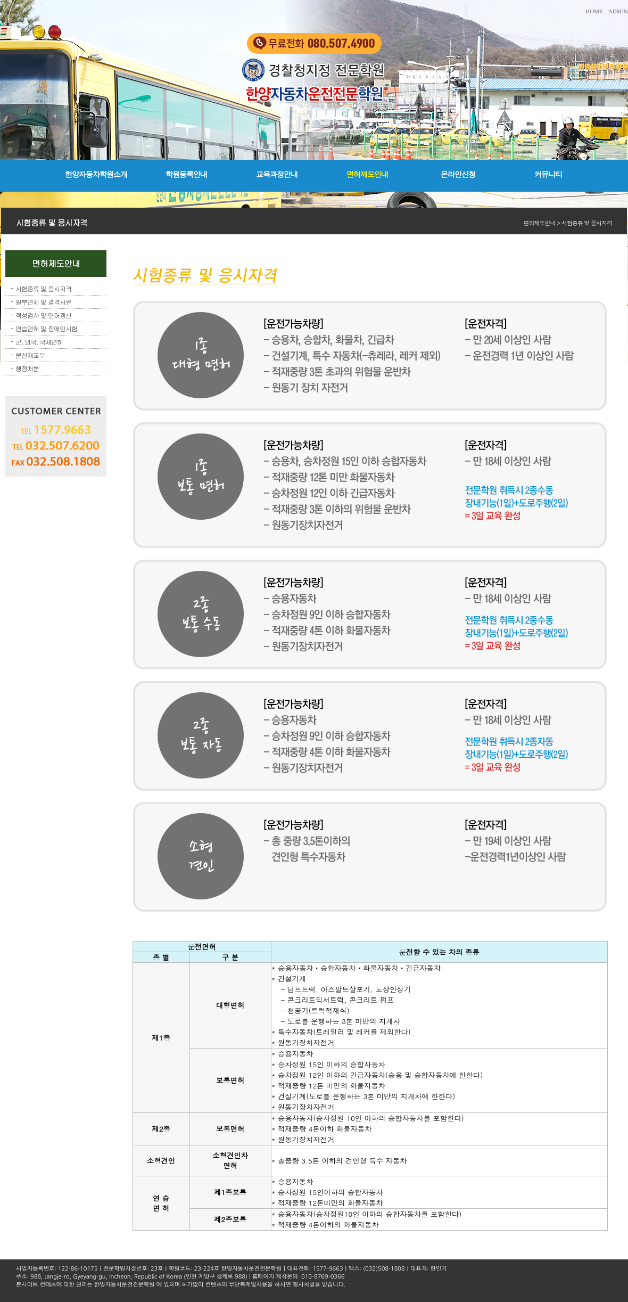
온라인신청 (458, 174)
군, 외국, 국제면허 (39, 341)
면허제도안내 (367, 174)
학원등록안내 (186, 174)
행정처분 (27, 368)
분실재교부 (30, 354)
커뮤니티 (548, 174)
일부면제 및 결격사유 (43, 301)
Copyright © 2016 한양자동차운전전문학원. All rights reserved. (98, 1293)
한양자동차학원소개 (96, 174)
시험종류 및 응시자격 (43, 288)
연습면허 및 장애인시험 (46, 328)
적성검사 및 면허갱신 (43, 315)
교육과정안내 (277, 174)
